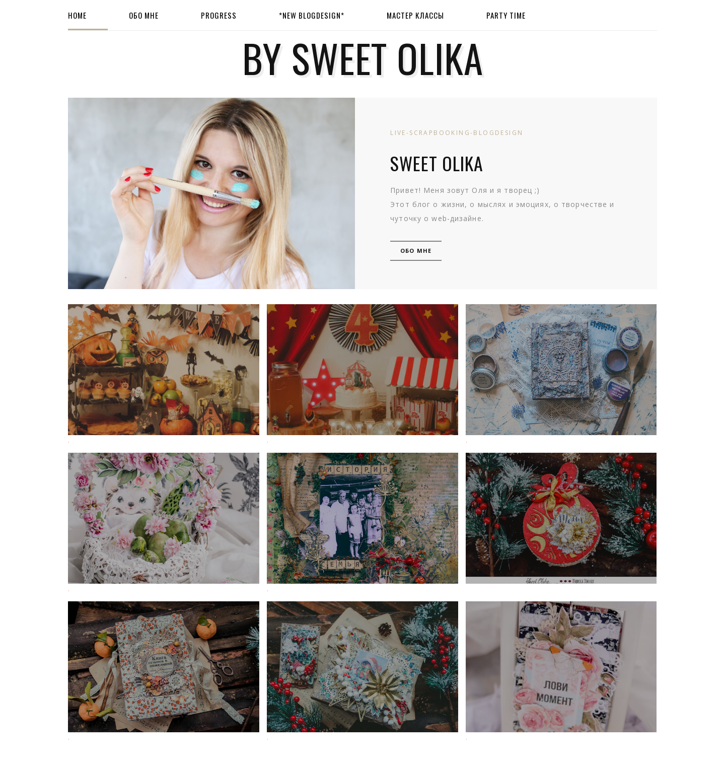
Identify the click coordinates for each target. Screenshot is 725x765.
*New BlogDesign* (311, 15)
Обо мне (144, 15)
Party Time (506, 15)
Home (77, 15)
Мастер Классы (415, 15)
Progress (219, 15)
